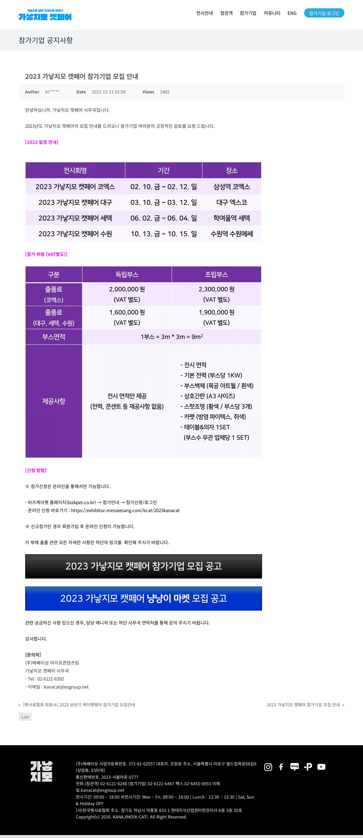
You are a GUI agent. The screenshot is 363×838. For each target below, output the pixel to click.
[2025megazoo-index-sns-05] (295, 763)
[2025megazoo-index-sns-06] (308, 763)
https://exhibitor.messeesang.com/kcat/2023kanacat (125, 510)
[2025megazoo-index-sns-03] (321, 763)
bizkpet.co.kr (81, 502)
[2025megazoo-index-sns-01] (281, 763)
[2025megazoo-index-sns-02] (268, 763)
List (25, 717)
